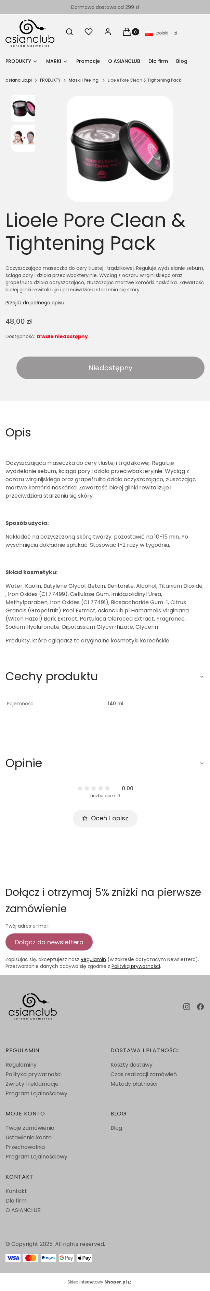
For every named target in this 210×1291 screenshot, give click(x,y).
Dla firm (16, 1201)
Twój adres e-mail (27, 925)
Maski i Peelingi (84, 80)
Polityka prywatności (33, 1074)
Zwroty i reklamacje (31, 1084)
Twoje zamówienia (29, 1128)
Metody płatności (133, 1084)
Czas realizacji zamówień (143, 1074)
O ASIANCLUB (23, 1210)
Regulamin (93, 959)
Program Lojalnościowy (36, 1093)
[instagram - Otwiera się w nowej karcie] (187, 1006)
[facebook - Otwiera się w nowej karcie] (200, 1006)
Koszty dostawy (131, 1065)
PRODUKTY (50, 80)
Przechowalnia (25, 1147)
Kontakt (16, 1191)
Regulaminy (21, 1065)
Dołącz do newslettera (49, 942)
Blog (116, 1128)
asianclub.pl (18, 80)
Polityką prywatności (135, 966)
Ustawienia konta (28, 1137)
